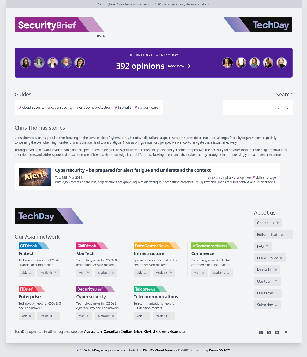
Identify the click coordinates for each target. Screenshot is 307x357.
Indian (126, 331)
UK (155, 331)
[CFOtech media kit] (48, 273)
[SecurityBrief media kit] (106, 316)
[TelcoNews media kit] (164, 316)
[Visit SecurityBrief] (84, 316)
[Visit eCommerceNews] (199, 273)
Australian (93, 331)
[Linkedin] (261, 332)
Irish (138, 331)
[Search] (253, 107)
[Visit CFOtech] (27, 273)
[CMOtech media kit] (106, 273)
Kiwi (147, 331)
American (170, 331)
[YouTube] (277, 332)
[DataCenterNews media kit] (164, 273)
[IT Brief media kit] (48, 316)
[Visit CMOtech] (84, 273)
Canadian (112, 331)
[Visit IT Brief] (27, 316)
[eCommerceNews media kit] (221, 273)
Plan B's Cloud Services (160, 350)
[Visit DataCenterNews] (142, 273)
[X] (269, 332)
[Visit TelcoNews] (142, 316)
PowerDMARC (219, 350)
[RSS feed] (285, 332)
